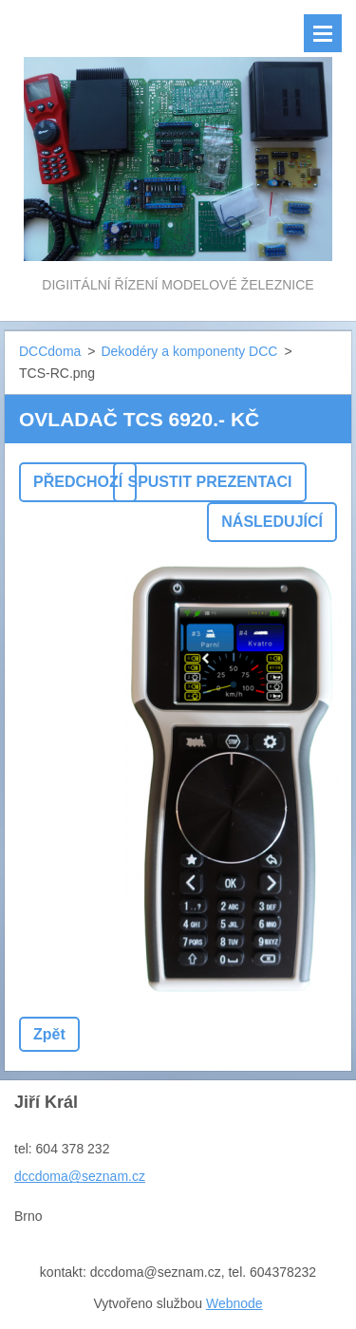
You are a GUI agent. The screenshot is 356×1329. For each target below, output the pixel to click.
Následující (272, 522)
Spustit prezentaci (209, 482)
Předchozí (77, 482)
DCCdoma (50, 351)
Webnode (234, 1303)
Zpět (49, 1034)
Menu (323, 33)
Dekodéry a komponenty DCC (189, 351)
